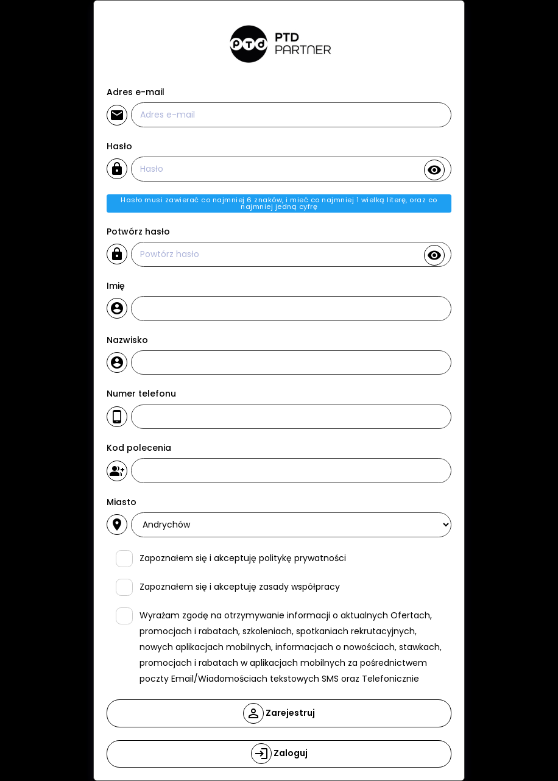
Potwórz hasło (138, 231)
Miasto (121, 502)
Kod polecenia (139, 448)
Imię (116, 286)
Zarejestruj (279, 713)
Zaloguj (279, 753)
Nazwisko (127, 340)
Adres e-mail (135, 92)
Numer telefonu (141, 393)
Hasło (119, 146)
